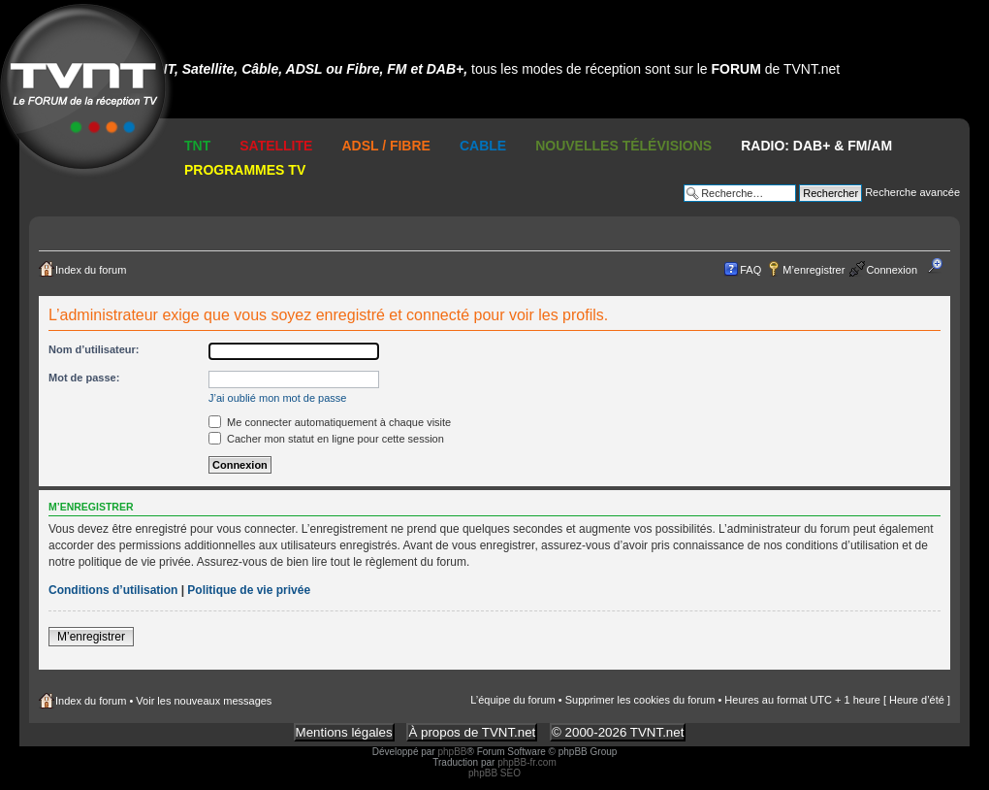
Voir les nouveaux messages (203, 701)
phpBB (451, 751)
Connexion (891, 270)
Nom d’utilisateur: (94, 349)
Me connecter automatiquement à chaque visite (329, 422)
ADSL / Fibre (386, 145)
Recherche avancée (912, 192)
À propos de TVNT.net (471, 732)
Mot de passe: (83, 377)
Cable (483, 145)
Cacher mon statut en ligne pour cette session (326, 438)
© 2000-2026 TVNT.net (618, 732)
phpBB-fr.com (527, 762)
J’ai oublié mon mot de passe (277, 398)
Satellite (275, 145)
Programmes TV (244, 170)
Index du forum (90, 270)
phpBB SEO (494, 773)
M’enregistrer (813, 270)
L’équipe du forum (512, 700)
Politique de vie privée (248, 590)
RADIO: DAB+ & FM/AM (816, 145)
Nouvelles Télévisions (623, 145)
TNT (197, 145)
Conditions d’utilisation (112, 590)
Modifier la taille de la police (941, 266)
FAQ (750, 270)
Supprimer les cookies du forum (640, 700)
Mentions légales (344, 732)
